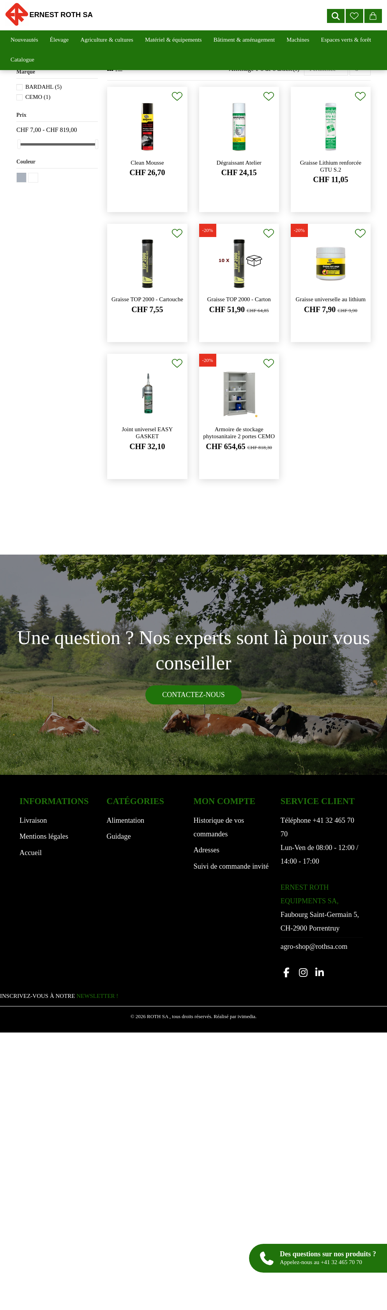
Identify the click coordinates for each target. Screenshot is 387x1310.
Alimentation (125, 820)
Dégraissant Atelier (238, 163)
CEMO (38, 97)
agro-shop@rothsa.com (314, 946)
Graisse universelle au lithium (331, 299)
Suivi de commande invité (231, 866)
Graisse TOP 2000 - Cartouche (147, 299)
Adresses (206, 850)
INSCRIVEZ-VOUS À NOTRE (59, 996)
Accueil (30, 853)
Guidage (118, 836)
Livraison (33, 820)
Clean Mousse (147, 163)
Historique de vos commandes (219, 827)
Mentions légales (43, 836)
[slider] (19, 144)
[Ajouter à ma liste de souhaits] (177, 96)
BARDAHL (43, 87)
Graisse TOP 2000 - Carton (239, 299)
